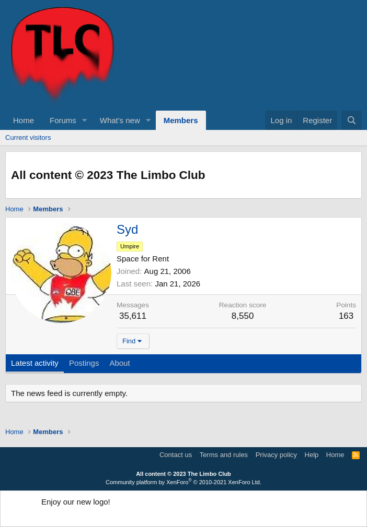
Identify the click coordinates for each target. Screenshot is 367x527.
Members (181, 120)
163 (346, 316)
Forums (63, 120)
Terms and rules (224, 455)
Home (23, 120)
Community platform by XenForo (183, 482)
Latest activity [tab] (35, 362)
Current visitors (28, 137)
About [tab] (119, 362)
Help (312, 455)
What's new (120, 120)
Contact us (175, 455)
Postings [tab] (84, 362)
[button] (84, 120)
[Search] (351, 120)
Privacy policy (276, 455)
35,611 (132, 316)
